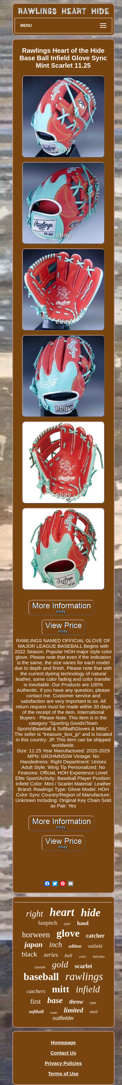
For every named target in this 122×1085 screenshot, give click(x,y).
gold (60, 964)
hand (82, 923)
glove (68, 933)
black (29, 954)
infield (88, 989)
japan (33, 944)
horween (36, 934)
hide (90, 913)
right (34, 914)
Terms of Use (63, 1073)
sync (67, 923)
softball (36, 1011)
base (55, 1000)
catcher (95, 935)
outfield (95, 946)
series (51, 954)
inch (55, 945)
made (54, 1012)
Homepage (63, 1042)
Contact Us (63, 1053)
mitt (60, 989)
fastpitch (47, 923)
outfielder (63, 1018)
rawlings (84, 976)
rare (93, 1002)
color (82, 956)
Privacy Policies (63, 1063)
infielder (99, 956)
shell (94, 1011)
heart (62, 912)
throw (76, 1002)
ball (68, 955)
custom (40, 967)
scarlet (83, 966)
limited (73, 1010)
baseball (41, 976)
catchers (36, 991)
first (35, 1001)
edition (75, 946)
